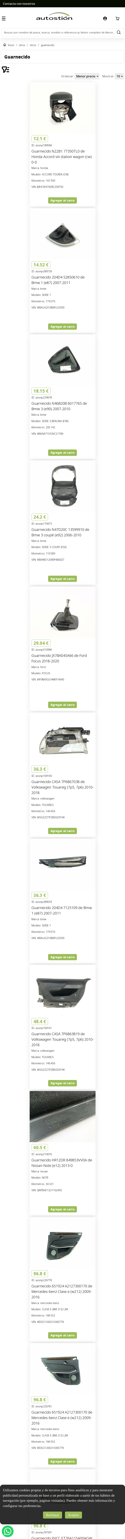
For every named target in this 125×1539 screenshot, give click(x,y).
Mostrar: (108, 76)
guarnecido (47, 45)
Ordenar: (68, 76)
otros (22, 45)
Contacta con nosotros (19, 4)
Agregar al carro (62, 200)
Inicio (11, 45)
